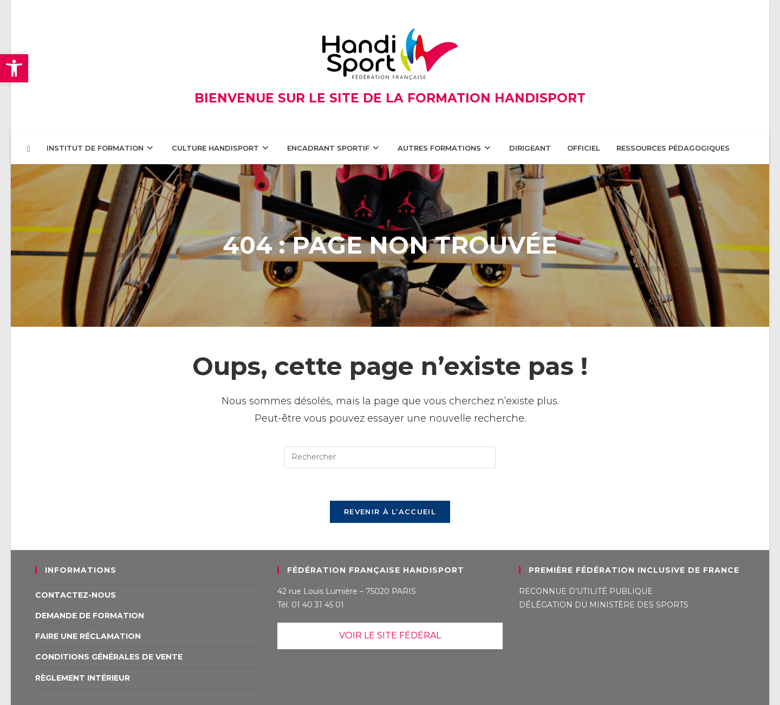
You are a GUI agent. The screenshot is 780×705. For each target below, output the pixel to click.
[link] (14, 68)
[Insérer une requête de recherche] (390, 457)
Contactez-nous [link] (75, 595)
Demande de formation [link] (89, 615)
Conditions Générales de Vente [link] (109, 657)
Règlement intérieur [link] (82, 678)
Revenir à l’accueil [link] (390, 511)
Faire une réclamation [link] (88, 636)
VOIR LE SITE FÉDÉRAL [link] (390, 635)
